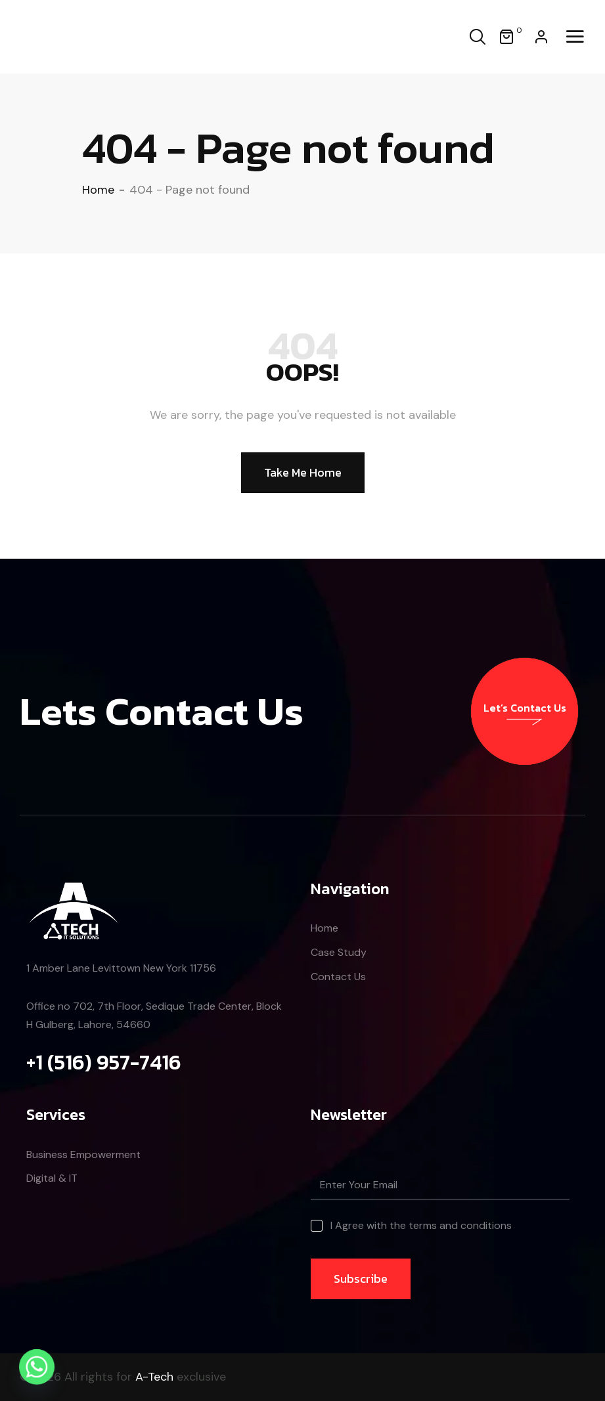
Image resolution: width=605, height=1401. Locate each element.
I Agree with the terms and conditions (421, 1225)
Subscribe (361, 1278)
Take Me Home (303, 472)
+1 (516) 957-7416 (103, 1062)
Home (98, 190)
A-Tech (154, 1377)
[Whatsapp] (37, 1367)
